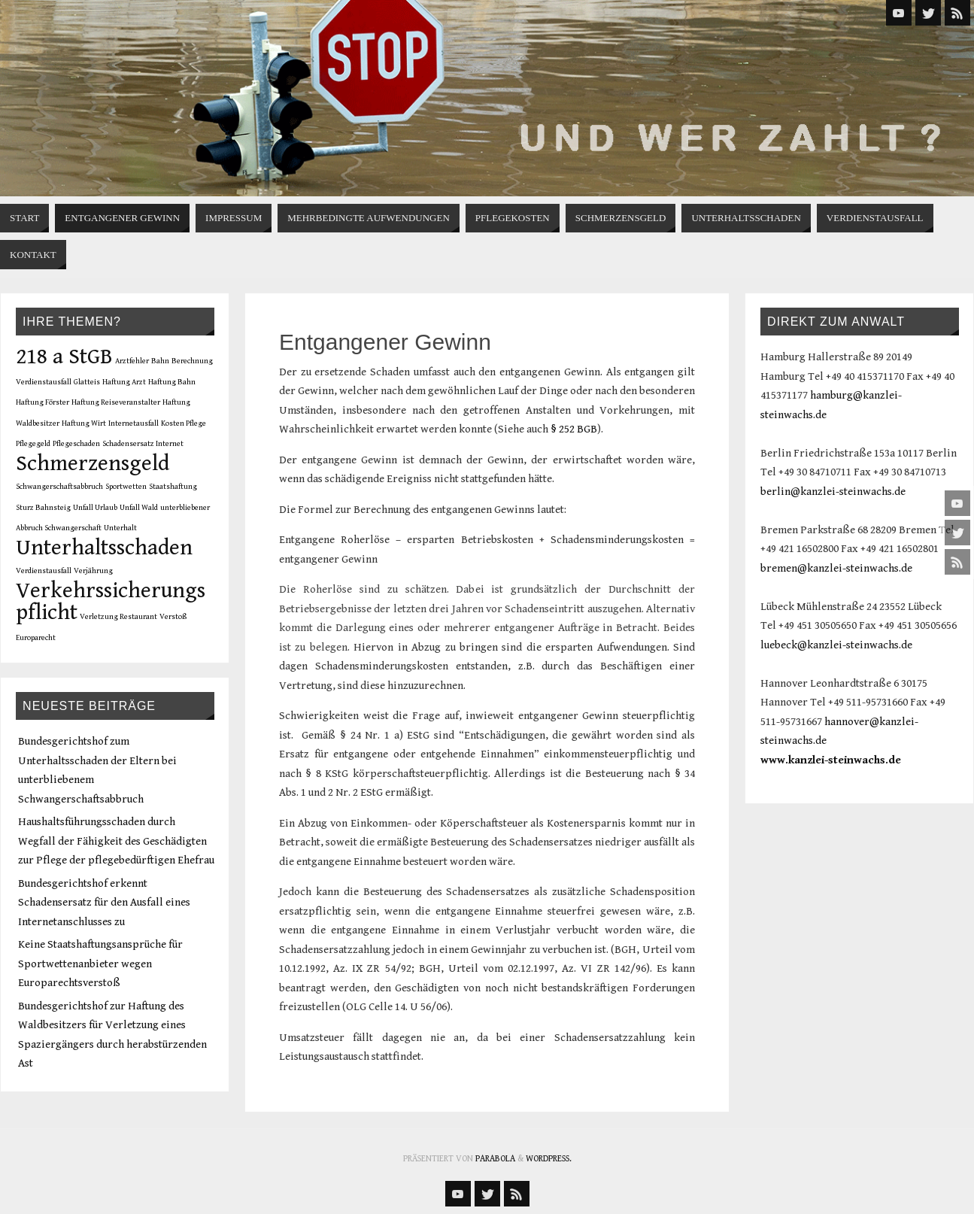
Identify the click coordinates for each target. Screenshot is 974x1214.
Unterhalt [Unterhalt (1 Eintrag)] (120, 528)
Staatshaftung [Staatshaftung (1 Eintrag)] (173, 486)
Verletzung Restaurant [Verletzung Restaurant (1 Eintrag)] (118, 616)
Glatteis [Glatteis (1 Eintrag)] (87, 382)
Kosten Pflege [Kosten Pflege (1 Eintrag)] (183, 423)
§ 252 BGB (574, 429)
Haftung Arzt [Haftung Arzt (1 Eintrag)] (124, 382)
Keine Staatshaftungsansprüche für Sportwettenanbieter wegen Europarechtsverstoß (100, 963)
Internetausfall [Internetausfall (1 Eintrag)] (133, 423)
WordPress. (549, 1159)
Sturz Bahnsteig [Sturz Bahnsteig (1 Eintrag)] (43, 507)
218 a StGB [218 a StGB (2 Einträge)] (64, 356)
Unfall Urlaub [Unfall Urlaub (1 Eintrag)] (95, 507)
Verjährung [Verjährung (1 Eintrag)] (93, 570)
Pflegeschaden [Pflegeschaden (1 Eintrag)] (76, 443)
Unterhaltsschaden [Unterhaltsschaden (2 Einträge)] (104, 547)
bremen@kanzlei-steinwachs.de (836, 568)
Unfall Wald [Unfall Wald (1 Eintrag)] (139, 507)
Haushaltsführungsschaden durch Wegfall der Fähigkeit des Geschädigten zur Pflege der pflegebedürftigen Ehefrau (116, 840)
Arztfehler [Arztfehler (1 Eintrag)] (132, 361)
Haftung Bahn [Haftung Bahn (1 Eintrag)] (172, 382)
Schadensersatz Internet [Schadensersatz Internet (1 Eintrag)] (143, 443)
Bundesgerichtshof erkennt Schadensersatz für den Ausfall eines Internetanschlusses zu (104, 902)
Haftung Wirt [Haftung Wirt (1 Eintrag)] (84, 423)
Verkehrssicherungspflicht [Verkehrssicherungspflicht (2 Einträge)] (110, 602)
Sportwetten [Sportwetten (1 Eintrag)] (126, 486)
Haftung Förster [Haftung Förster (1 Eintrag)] (42, 402)
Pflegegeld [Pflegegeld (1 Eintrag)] (33, 443)
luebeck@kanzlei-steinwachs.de (836, 645)
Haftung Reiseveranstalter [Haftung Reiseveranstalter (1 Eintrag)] (115, 402)
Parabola (495, 1159)
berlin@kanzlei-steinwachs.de (833, 491)
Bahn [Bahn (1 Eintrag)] (160, 361)
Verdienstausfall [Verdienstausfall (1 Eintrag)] (43, 570)
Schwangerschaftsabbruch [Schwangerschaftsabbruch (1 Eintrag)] (59, 486)
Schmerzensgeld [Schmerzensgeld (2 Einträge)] (92, 463)
